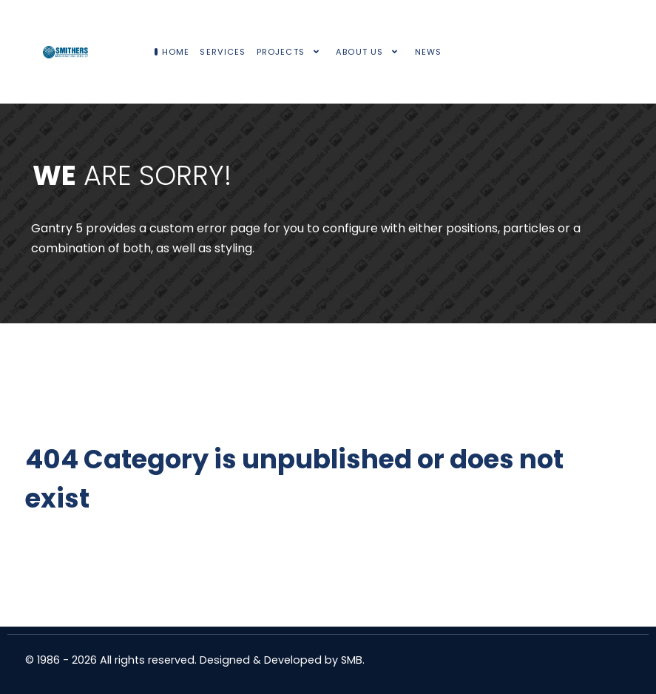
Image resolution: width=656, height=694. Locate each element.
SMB (351, 660)
